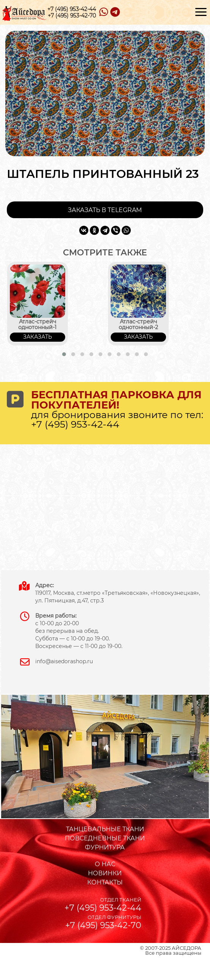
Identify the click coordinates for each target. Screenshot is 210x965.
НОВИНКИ (105, 873)
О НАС (105, 864)
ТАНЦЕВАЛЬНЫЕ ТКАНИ (105, 829)
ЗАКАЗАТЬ (37, 337)
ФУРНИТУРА (105, 847)
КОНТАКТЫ (105, 882)
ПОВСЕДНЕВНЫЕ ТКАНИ (105, 838)
